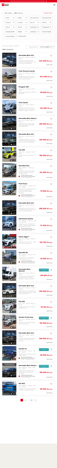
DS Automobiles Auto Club (47, 464)
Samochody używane (20, 463)
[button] (14, 60)
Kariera (19, 449)
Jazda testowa (18, 466)
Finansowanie (32, 458)
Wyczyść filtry (48, 13)
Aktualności (11, 449)
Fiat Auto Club (45, 467)
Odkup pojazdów (33, 466)
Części (32, 449)
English (47, 449)
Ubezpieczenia (32, 461)
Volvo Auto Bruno (46, 458)
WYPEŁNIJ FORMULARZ (37, 434)
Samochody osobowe (20, 458)
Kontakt (39, 449)
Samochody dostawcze (21, 461)
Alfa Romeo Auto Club (47, 461)
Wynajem (31, 463)
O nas (3, 449)
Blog (26, 449)
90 (31, 400)
